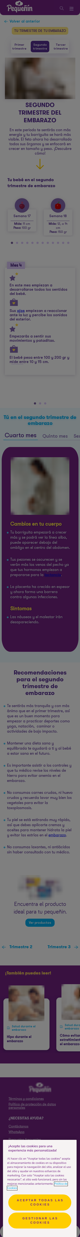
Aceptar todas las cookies (40, 1202)
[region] (40, 1188)
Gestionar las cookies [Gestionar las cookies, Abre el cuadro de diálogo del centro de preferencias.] (40, 1220)
